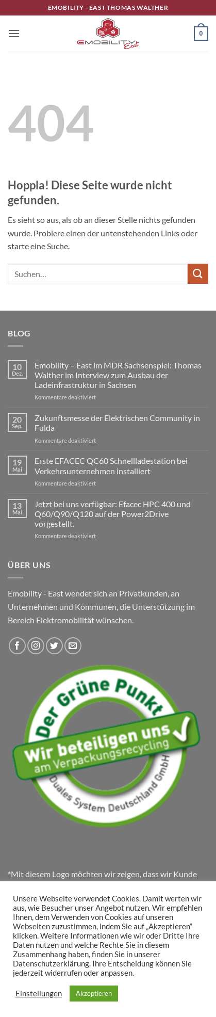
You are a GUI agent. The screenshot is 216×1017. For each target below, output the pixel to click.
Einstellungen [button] (38, 993)
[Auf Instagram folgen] (35, 645)
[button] (14, 33)
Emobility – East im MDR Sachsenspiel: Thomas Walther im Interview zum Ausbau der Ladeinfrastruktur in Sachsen (118, 375)
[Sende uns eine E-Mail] (72, 645)
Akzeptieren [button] (94, 993)
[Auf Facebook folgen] (17, 645)
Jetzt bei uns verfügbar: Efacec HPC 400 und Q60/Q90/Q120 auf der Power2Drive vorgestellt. (113, 513)
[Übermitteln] (198, 274)
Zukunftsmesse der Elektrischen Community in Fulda (117, 422)
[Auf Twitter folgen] (54, 645)
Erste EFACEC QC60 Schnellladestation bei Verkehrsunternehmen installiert (111, 465)
